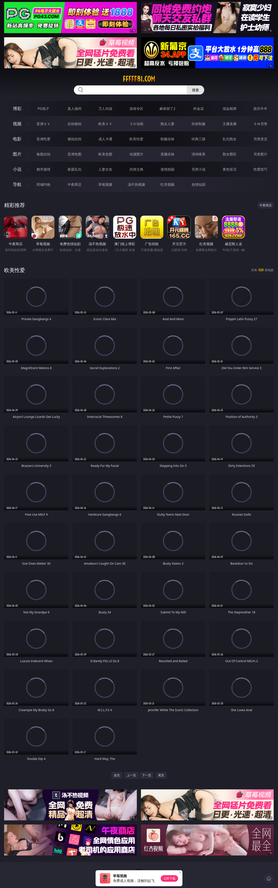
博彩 (17, 108)
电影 (17, 139)
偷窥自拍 (43, 154)
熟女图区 (230, 154)
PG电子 (43, 108)
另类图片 (260, 154)
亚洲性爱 (43, 139)
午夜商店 (74, 184)
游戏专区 (136, 108)
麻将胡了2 (167, 108)
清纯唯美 (198, 154)
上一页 (131, 775)
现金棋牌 (230, 108)
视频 (17, 124)
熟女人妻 (167, 123)
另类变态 (260, 139)
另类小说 (198, 169)
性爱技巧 (260, 169)
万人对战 (105, 108)
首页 (117, 775)
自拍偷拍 (74, 123)
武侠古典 (136, 169)
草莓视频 (105, 184)
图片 (17, 154)
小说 (17, 169)
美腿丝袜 (167, 154)
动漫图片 (136, 154)
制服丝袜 (167, 139)
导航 (17, 184)
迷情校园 (167, 169)
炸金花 (198, 108)
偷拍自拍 (74, 139)
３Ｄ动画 (136, 123)
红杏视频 (167, 184)
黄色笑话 (230, 169)
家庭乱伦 (74, 169)
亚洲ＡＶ (43, 123)
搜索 (195, 90)
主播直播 (230, 123)
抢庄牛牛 (260, 108)
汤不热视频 (136, 184)
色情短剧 (198, 184)
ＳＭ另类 (260, 123)
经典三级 (198, 139)
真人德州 (74, 108)
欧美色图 (105, 154)
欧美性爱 (136, 139)
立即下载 (169, 878)
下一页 (146, 775)
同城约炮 (43, 184)
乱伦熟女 (230, 139)
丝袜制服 (198, 123)
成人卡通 (105, 139)
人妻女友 (105, 169)
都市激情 (43, 169)
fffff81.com (139, 79)
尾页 (161, 775)
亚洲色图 (74, 154)
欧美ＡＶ (105, 123)
